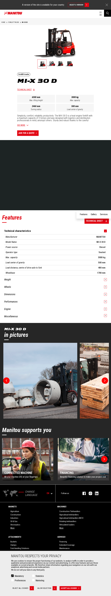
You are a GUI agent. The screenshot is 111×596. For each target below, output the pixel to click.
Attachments (14, 537)
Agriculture (14, 511)
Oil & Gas (13, 521)
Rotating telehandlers (67, 521)
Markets (12, 506)
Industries (14, 518)
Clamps (13, 545)
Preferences (20, 580)
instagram (89, 493)
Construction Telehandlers (69, 511)
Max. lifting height (36, 100)
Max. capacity (75, 100)
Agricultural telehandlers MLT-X (71, 518)
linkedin (95, 493)
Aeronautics (15, 525)
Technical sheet (24, 90)
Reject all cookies (23, 588)
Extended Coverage (67, 545)
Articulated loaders (66, 525)
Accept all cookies (71, 588)
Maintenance (64, 548)
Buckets (13, 542)
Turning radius (36, 109)
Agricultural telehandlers (69, 515)
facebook (83, 493)
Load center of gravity (75, 109)
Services (61, 537)
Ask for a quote (29, 133)
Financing (63, 542)
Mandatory (19, 576)
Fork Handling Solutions (19, 548)
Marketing (40, 580)
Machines (61, 506)
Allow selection (47, 588)
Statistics (40, 576)
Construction (15, 515)
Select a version (79, 5)
